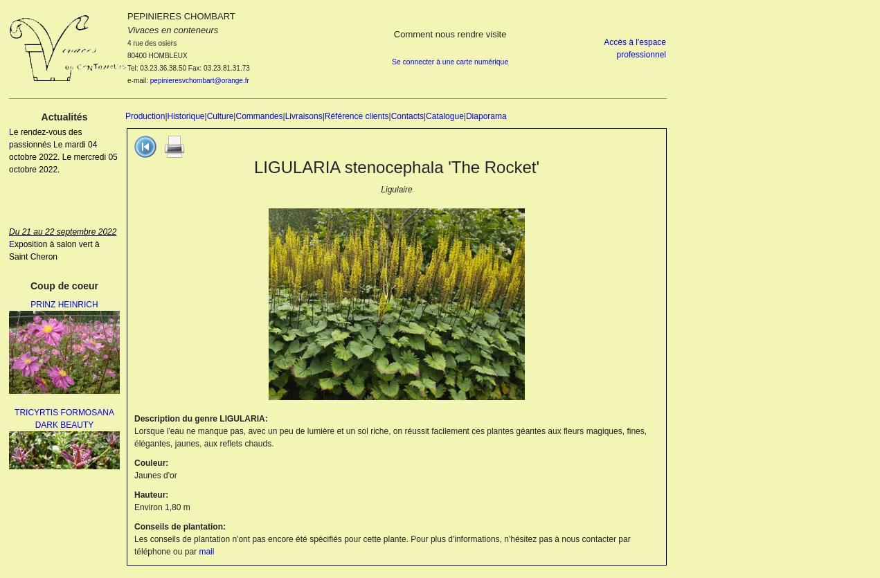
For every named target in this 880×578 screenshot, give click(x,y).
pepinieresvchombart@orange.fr (199, 80)
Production (145, 116)
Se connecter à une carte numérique (450, 62)
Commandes (258, 116)
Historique (186, 116)
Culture (220, 116)
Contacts (407, 116)
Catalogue (445, 116)
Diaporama (486, 116)
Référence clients (357, 116)
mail (206, 552)
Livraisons (304, 116)
